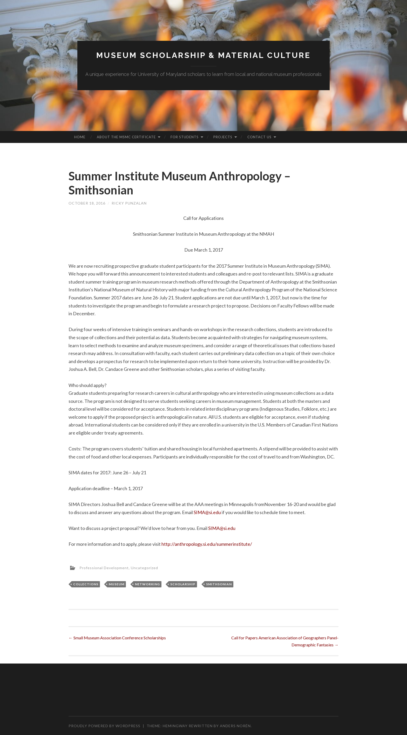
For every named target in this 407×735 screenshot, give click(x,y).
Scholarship (182, 584)
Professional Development (104, 568)
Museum (116, 584)
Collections (85, 584)
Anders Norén (235, 726)
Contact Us (259, 137)
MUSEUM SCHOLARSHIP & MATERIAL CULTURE (203, 55)
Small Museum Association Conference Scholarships (117, 637)
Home (79, 137)
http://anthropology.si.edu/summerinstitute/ (206, 544)
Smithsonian (219, 584)
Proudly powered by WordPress (104, 726)
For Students (185, 137)
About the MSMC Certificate (126, 137)
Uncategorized (144, 568)
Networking (147, 584)
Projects (222, 137)
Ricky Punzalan (129, 203)
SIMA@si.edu (207, 512)
